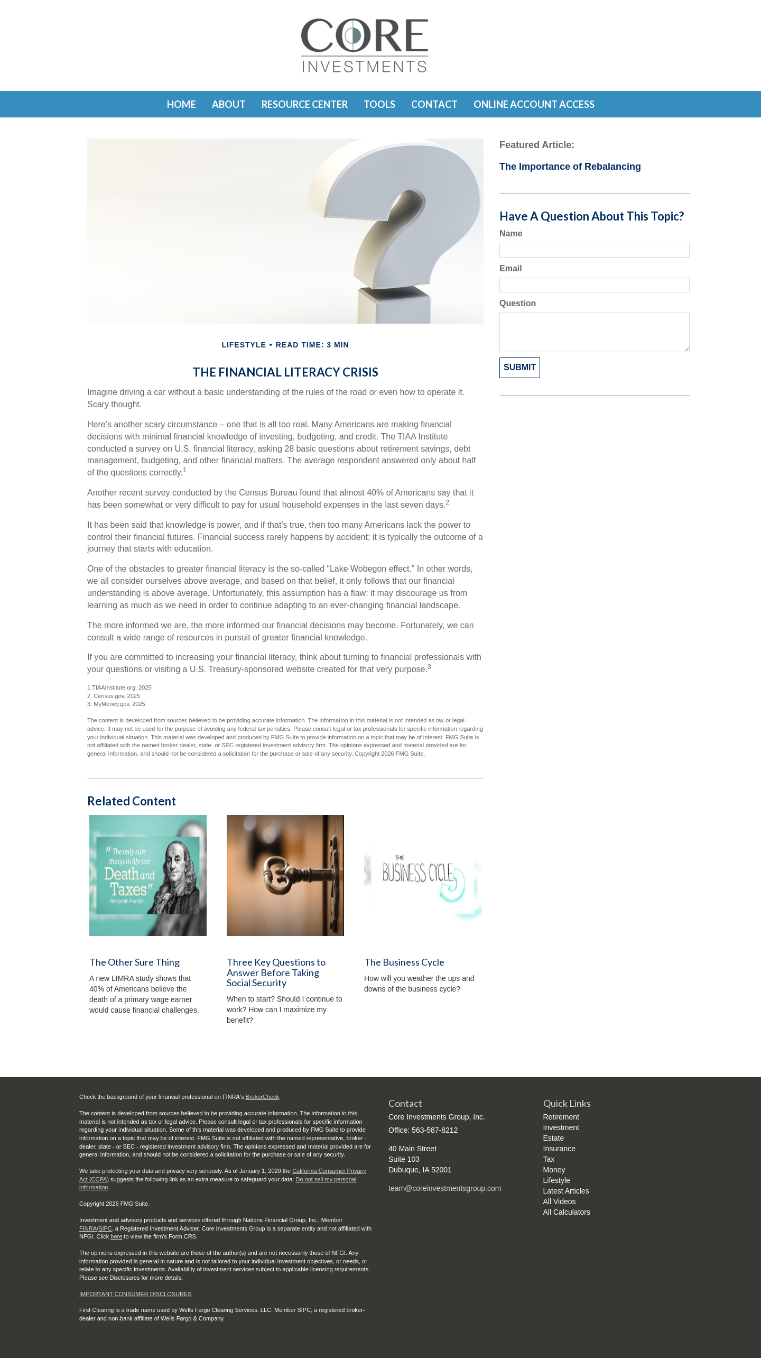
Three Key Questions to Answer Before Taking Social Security (276, 972)
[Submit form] (519, 367)
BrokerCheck (263, 1097)
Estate (553, 1138)
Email (510, 268)
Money (554, 1170)
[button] (229, 104)
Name (511, 233)
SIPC (105, 1228)
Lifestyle (556, 1180)
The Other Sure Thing (134, 962)
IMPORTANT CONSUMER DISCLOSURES (135, 1294)
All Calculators (566, 1212)
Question (517, 303)
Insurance (559, 1148)
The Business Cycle (404, 962)
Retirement (561, 1117)
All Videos (559, 1201)
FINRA (88, 1228)
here (116, 1236)
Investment (561, 1127)
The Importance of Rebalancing (570, 166)
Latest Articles (566, 1191)
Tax (549, 1159)
